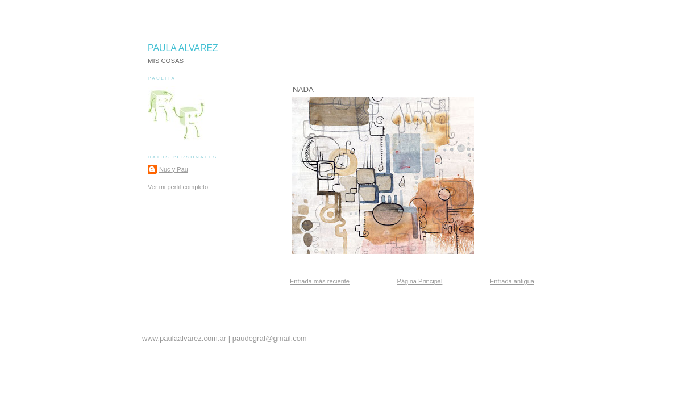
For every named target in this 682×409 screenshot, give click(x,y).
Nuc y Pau (173, 169)
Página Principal (420, 281)
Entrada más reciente (320, 281)
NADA (303, 89)
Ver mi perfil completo (178, 186)
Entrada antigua (512, 281)
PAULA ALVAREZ (183, 48)
